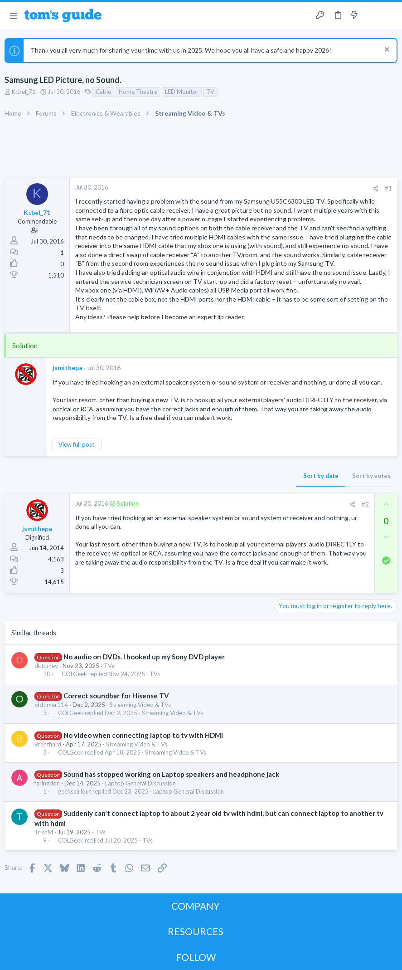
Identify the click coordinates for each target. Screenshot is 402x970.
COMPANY (195, 906)
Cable (103, 91)
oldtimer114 (51, 704)
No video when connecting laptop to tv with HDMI (143, 735)
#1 (388, 188)
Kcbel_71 (24, 91)
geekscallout (74, 792)
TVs (109, 665)
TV (210, 91)
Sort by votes (371, 475)
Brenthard (47, 744)
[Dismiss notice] (386, 50)
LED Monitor (182, 91)
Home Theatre (138, 91)
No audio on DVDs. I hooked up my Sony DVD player (144, 657)
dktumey (46, 665)
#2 (365, 504)
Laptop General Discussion (140, 783)
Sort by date (321, 475)
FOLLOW (196, 957)
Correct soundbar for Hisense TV (116, 696)
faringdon (47, 783)
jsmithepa (67, 367)
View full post (76, 444)
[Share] (375, 188)
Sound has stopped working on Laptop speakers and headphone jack (171, 774)
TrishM (43, 832)
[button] (13, 15)
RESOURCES (195, 931)
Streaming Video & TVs (140, 704)
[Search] (389, 16)
